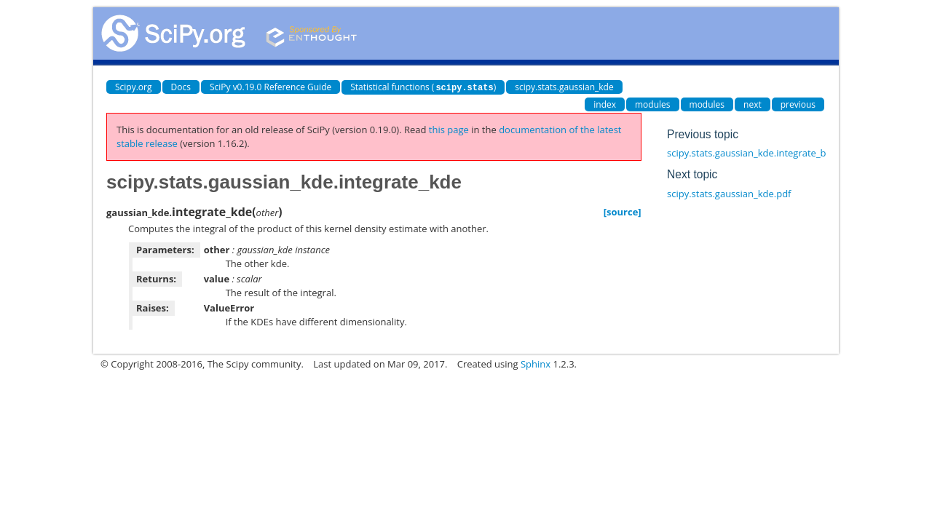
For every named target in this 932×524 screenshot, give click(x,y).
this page (449, 128)
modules (653, 104)
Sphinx (535, 363)
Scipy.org (133, 87)
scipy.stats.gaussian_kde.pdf (729, 192)
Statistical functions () (423, 87)
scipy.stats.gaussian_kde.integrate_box (752, 152)
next (752, 104)
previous (798, 104)
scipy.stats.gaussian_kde (564, 87)
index (604, 104)
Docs (181, 87)
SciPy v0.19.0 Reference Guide (270, 87)
